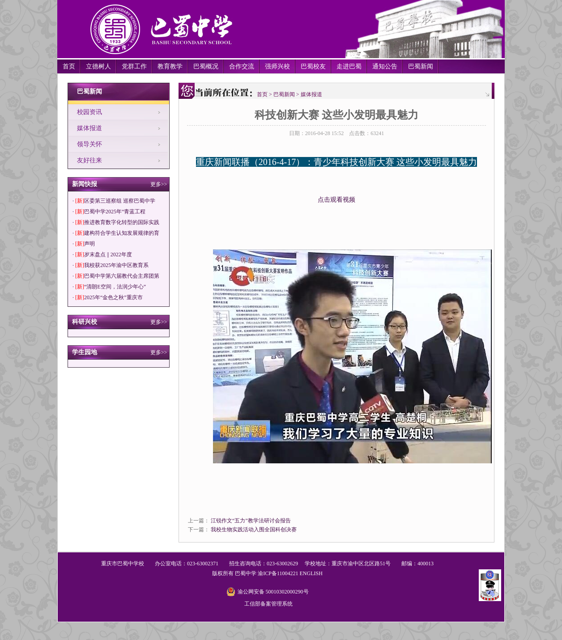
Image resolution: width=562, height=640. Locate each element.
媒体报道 (89, 128)
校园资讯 (89, 112)
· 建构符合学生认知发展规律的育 (115, 233)
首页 (69, 66)
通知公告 (384, 66)
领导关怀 (89, 144)
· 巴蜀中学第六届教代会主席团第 (115, 276)
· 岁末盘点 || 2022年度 (102, 254)
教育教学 (170, 66)
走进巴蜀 (349, 66)
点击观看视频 (336, 199)
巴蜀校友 (313, 66)
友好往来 (89, 160)
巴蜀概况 (205, 66)
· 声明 (83, 244)
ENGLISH (310, 573)
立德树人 (98, 66)
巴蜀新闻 (420, 66)
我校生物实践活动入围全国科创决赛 (254, 529)
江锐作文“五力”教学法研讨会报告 (251, 520)
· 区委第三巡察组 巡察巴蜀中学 (113, 201)
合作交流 (241, 66)
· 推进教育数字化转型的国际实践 (115, 222)
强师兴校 (277, 66)
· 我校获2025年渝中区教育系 (110, 265)
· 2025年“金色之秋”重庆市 (107, 297)
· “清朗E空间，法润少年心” (109, 287)
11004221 (287, 573)
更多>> (158, 184)
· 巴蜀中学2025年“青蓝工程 (108, 211)
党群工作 (134, 66)
